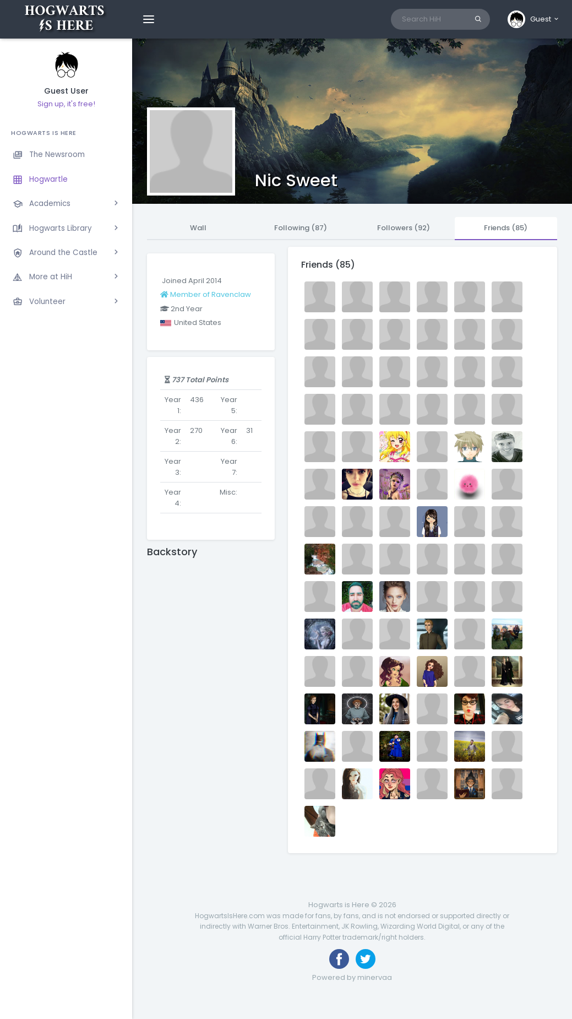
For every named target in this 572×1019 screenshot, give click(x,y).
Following (300, 228)
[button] (533, 19)
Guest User (66, 91)
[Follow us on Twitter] (365, 959)
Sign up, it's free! (66, 104)
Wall (198, 228)
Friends (505, 228)
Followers (403, 228)
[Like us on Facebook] (339, 959)
